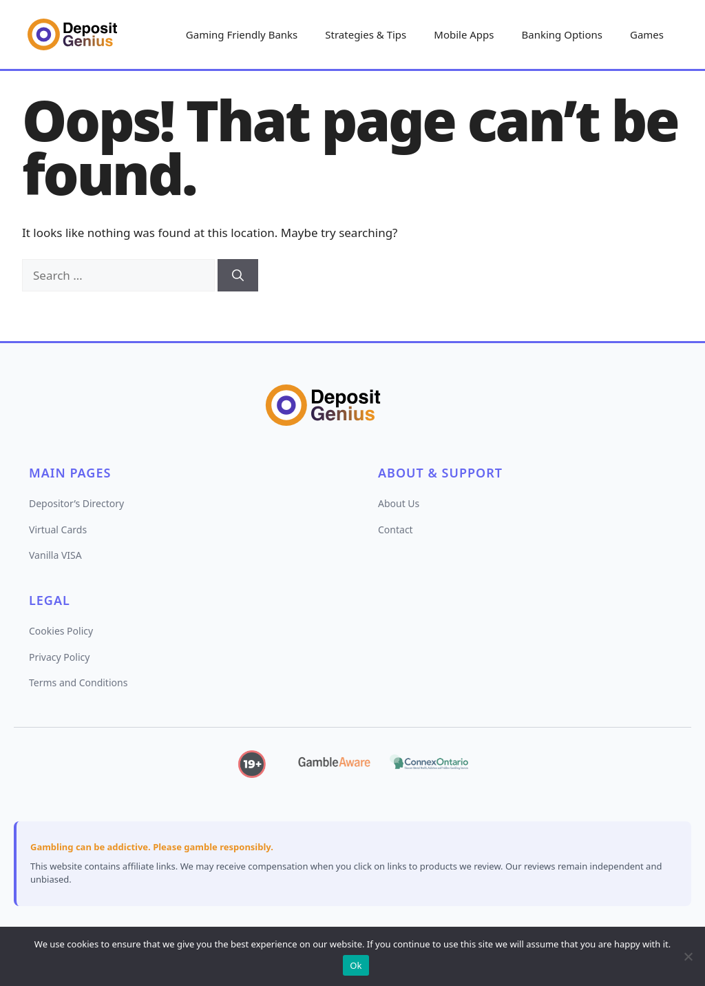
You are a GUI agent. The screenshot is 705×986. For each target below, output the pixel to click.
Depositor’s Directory (76, 503)
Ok (356, 965)
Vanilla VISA (55, 555)
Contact (395, 529)
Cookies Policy (61, 630)
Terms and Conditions (78, 682)
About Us (398, 503)
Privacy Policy (59, 657)
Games (647, 34)
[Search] (238, 275)
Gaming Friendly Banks (241, 34)
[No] (688, 956)
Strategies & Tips (365, 34)
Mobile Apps (464, 34)
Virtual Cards (58, 529)
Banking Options (562, 34)
